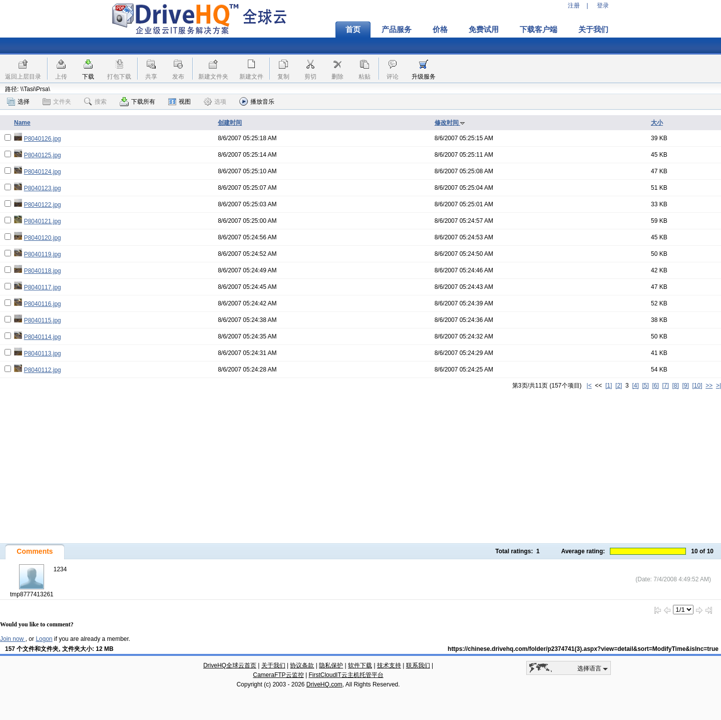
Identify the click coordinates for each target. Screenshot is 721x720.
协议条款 (302, 665)
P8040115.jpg (42, 320)
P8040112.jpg (42, 370)
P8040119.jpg (42, 254)
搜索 (95, 102)
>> (708, 385)
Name (22, 122)
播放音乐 (256, 101)
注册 (574, 5)
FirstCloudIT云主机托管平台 (345, 674)
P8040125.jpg (42, 155)
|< (589, 385)
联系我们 (418, 665)
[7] (665, 385)
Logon (44, 638)
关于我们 (593, 30)
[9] (685, 385)
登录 (603, 5)
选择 (18, 102)
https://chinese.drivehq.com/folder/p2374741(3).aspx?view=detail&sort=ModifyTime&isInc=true (583, 648)
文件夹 (57, 101)
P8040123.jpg (42, 188)
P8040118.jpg (42, 270)
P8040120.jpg (42, 237)
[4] (635, 385)
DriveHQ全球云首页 (229, 665)
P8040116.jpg (42, 303)
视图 (179, 101)
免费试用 (484, 30)
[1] (608, 385)
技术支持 (389, 665)
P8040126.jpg (42, 138)
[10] (697, 385)
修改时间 (450, 122)
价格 (440, 30)
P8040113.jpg (42, 353)
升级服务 (424, 76)
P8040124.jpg (42, 171)
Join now (13, 638)
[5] (645, 385)
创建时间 (230, 122)
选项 (215, 102)
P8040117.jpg (42, 287)
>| (718, 385)
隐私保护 (331, 665)
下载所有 (137, 101)
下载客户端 (538, 30)
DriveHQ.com (324, 684)
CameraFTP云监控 (278, 674)
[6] (655, 385)
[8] (675, 385)
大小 (657, 122)
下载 (88, 76)
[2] (618, 385)
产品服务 (397, 30)
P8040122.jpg (42, 204)
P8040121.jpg (42, 221)
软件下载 (360, 665)
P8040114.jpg (42, 336)
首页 (352, 30)
